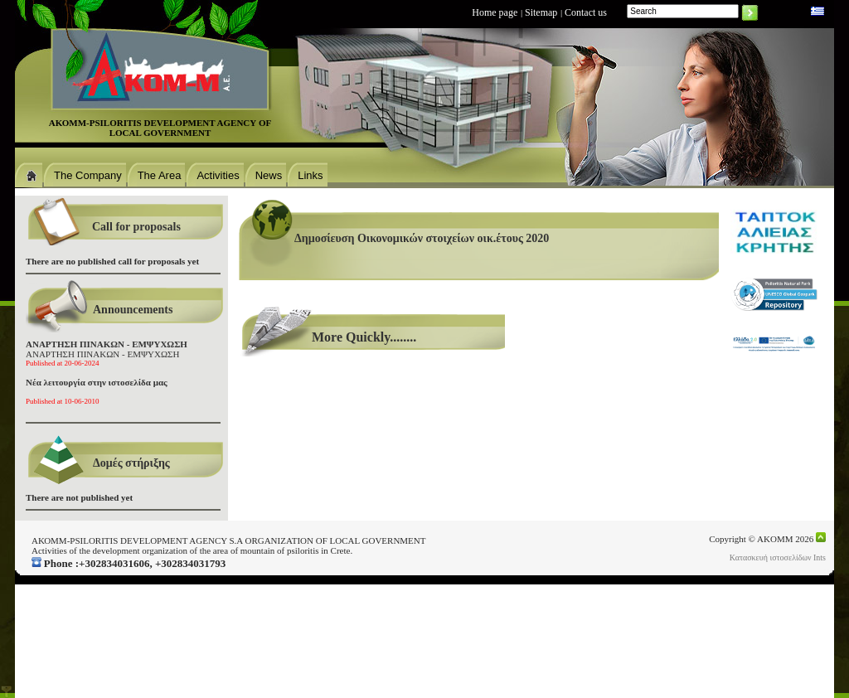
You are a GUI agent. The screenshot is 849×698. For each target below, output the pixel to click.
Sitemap (541, 12)
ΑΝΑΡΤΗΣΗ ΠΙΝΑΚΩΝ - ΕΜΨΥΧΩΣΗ (106, 353)
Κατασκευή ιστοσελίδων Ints (778, 557)
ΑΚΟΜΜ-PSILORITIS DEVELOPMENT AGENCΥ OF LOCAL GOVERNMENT (160, 128)
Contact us (586, 12)
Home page (494, 12)
